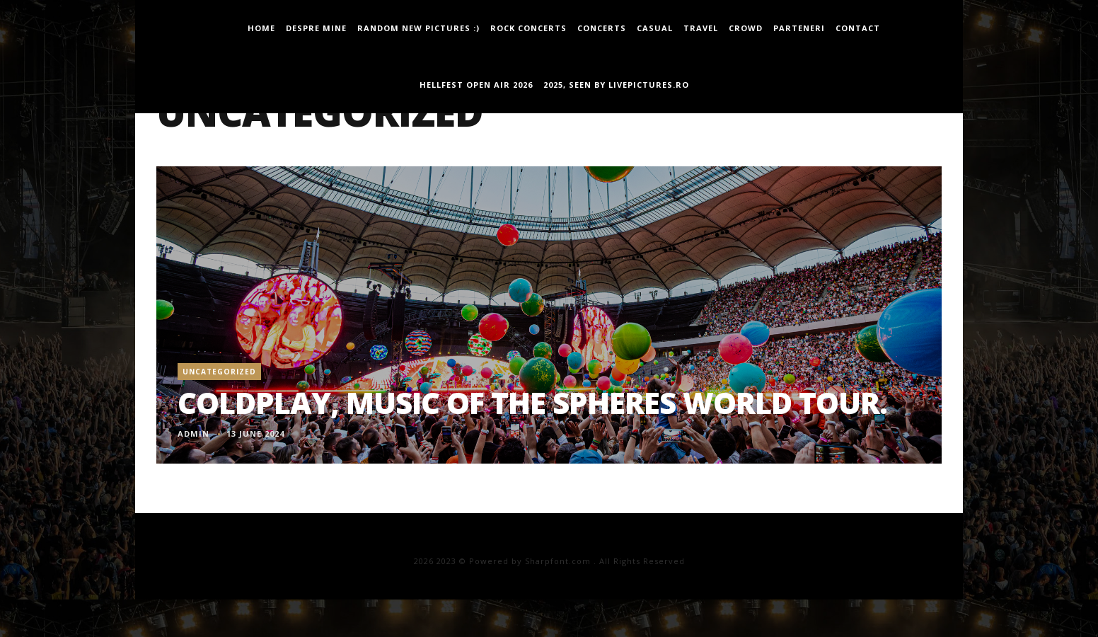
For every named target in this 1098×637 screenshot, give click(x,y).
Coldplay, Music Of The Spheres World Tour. (532, 402)
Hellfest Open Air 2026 (476, 84)
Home (261, 28)
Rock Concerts (528, 28)
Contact (858, 28)
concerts (601, 28)
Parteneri (799, 28)
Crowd (746, 28)
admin (193, 433)
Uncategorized (219, 372)
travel (700, 28)
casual (655, 28)
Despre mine (316, 28)
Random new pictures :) (418, 28)
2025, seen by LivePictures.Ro (616, 84)
